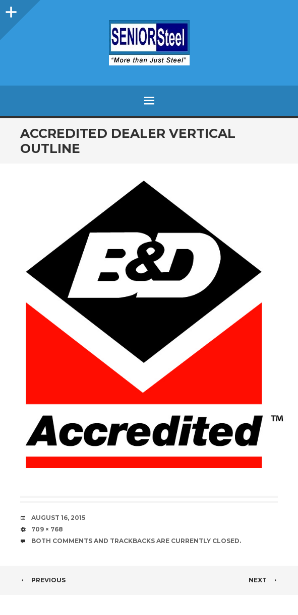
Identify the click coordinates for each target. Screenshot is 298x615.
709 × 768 (47, 529)
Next (263, 580)
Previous (43, 580)
